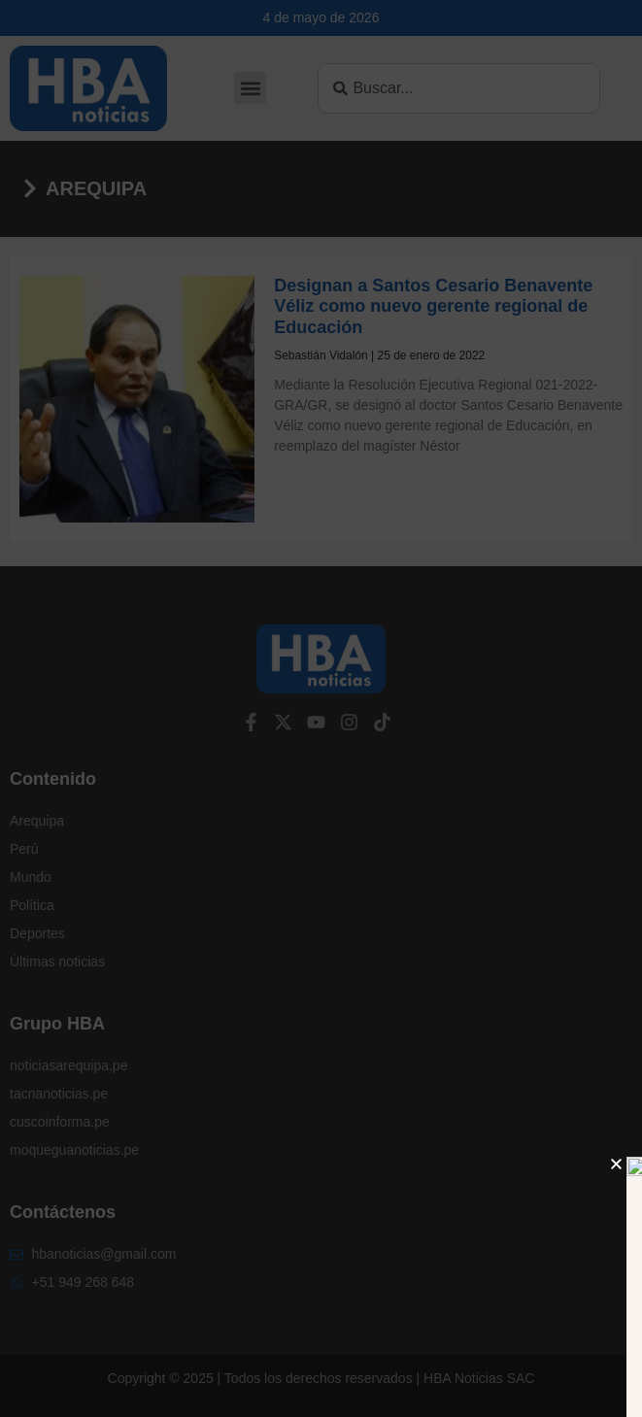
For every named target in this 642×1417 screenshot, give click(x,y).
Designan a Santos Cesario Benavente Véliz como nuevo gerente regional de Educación (433, 306)
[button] (250, 88)
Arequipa (96, 188)
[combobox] (459, 88)
